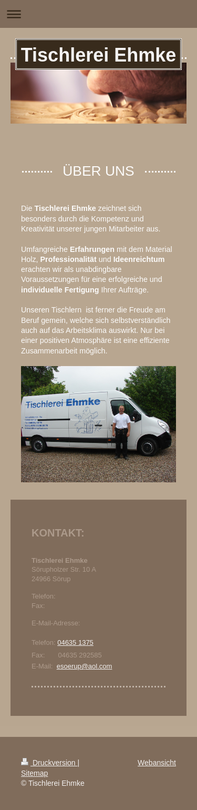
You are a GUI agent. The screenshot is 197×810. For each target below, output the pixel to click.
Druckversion (49, 762)
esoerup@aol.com (84, 666)
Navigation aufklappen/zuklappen (98, 14)
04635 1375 (75, 642)
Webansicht (157, 762)
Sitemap (34, 773)
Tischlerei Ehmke (99, 55)
